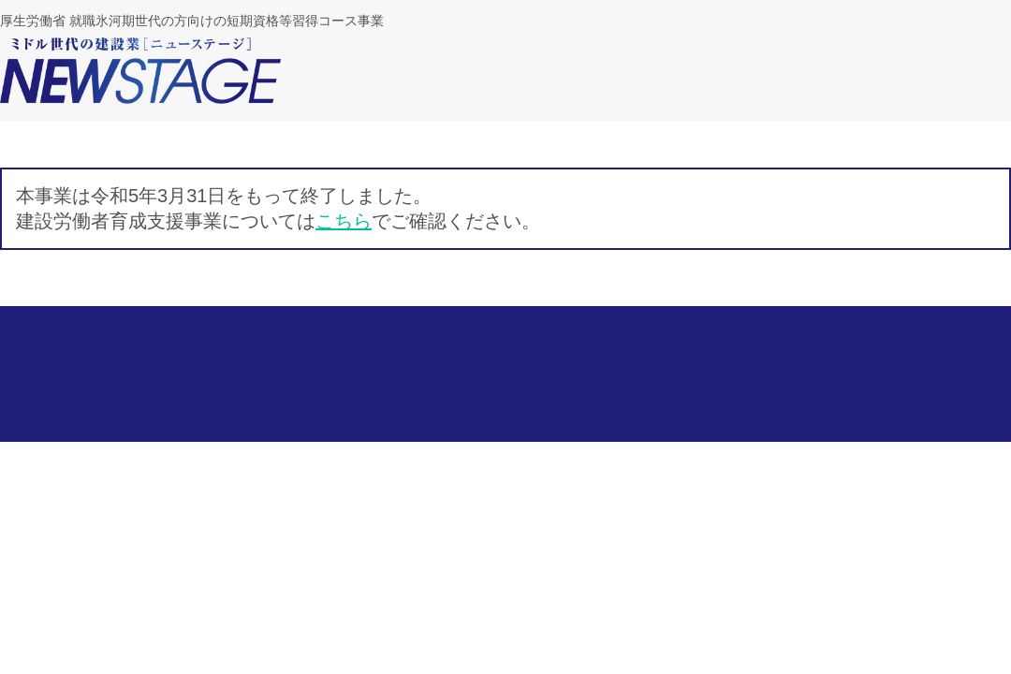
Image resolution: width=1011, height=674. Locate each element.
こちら (343, 221)
